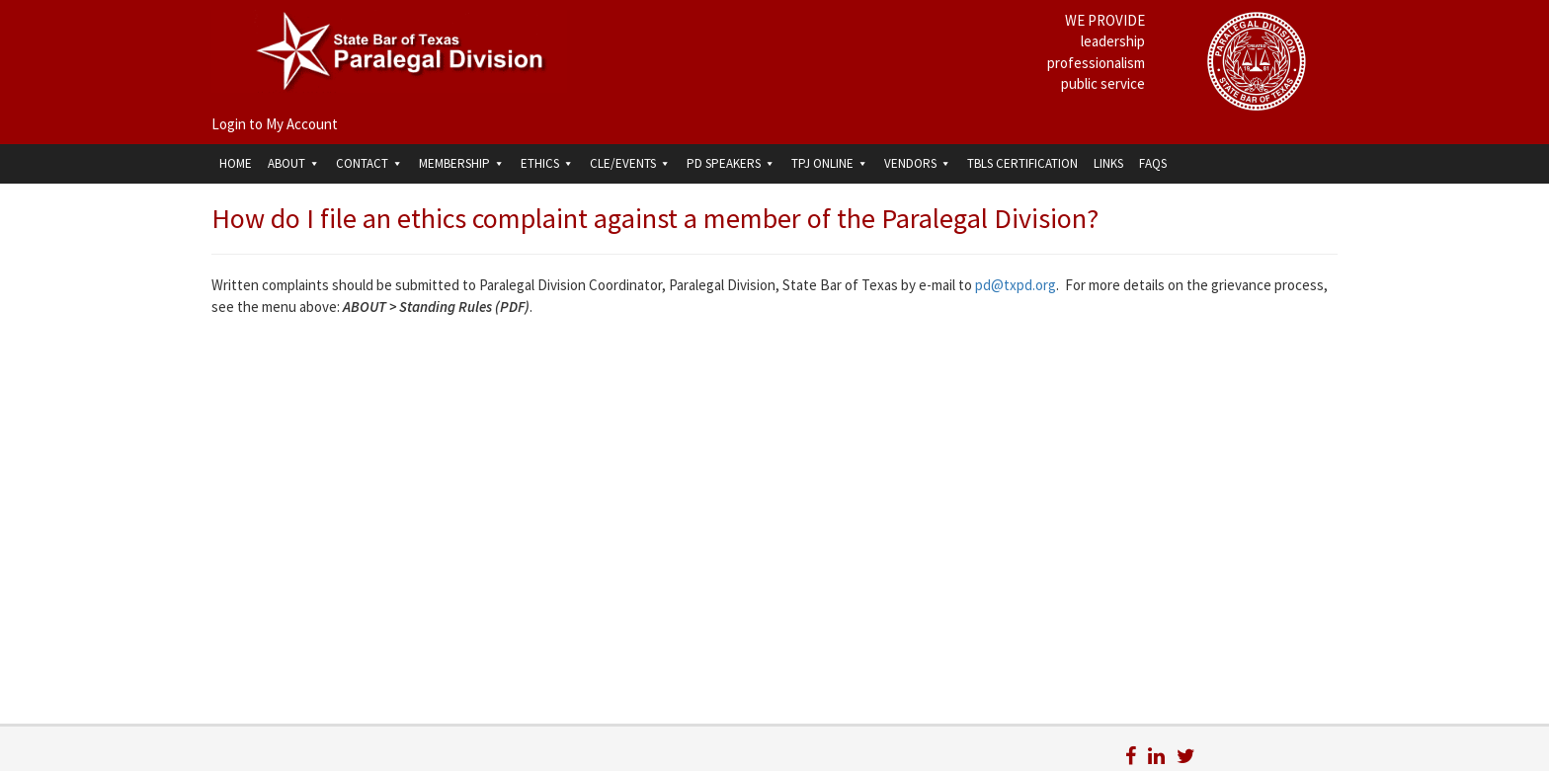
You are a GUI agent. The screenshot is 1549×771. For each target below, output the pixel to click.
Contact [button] (369, 163)
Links (1108, 163)
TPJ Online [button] (829, 163)
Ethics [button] (547, 163)
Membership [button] (462, 163)
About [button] (294, 163)
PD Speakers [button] (731, 163)
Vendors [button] (917, 163)
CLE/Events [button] (630, 163)
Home (235, 163)
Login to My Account (274, 124)
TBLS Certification (1022, 163)
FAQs (1153, 163)
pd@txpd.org (1015, 284)
